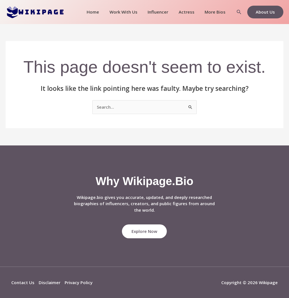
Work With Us (130, 12)
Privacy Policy (79, 282)
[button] (239, 12)
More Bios (216, 12)
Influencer (162, 12)
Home (101, 12)
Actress (189, 12)
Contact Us (22, 282)
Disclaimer (49, 282)
